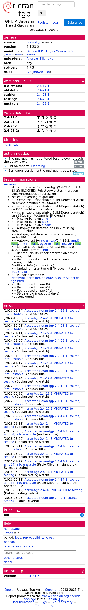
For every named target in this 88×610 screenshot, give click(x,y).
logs (18, 537)
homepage (12, 529)
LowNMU (30, 54)
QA (48, 72)
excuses (10, 184)
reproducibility (33, 537)
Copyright (52, 589)
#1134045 (19, 272)
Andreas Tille (36, 58)
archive (9, 54)
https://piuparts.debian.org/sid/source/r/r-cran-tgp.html (45, 279)
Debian (10, 589)
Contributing (44, 605)
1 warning (37, 166)
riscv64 (67, 243)
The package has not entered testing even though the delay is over (44, 160)
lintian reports (44, 166)
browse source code (18, 546)
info (45, 250)
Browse (38, 72)
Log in (57, 22)
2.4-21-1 (43, 90)
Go (41, 13)
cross (50, 537)
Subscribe (74, 22)
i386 (45, 222)
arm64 (25, 243)
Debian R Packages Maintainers (50, 51)
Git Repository (61, 602)
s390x (46, 225)
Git (29, 72)
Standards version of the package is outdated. (44, 170)
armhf (46, 218)
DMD (19, 54)
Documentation (23, 602)
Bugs (43, 602)
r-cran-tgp (34, 42)
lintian (8, 533)
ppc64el (46, 243)
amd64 (76, 240)
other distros (13, 557)
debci (8, 562)
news (8, 306)
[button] (6, 158)
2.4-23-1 (43, 94)
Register (44, 22)
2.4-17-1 (43, 86)
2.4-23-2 (43, 103)
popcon (9, 542)
